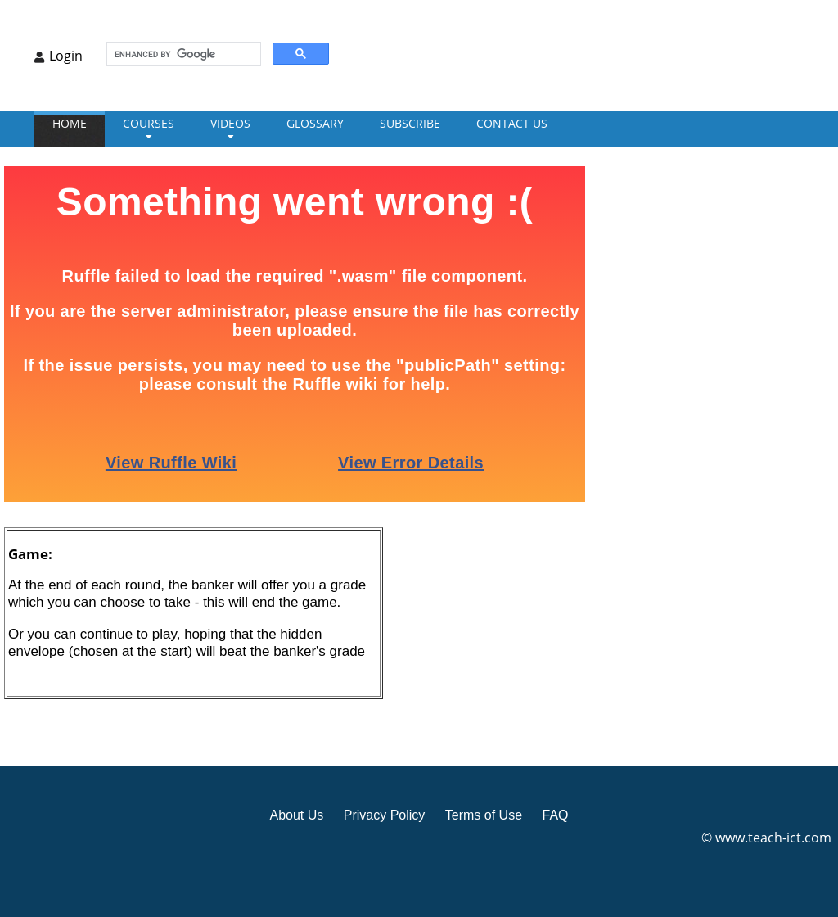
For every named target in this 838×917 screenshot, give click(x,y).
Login (66, 56)
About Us (296, 815)
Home (69, 123)
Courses (148, 123)
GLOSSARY (315, 123)
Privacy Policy (385, 815)
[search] (182, 54)
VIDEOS (230, 123)
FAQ (555, 815)
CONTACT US (511, 123)
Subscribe (410, 123)
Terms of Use (483, 815)
